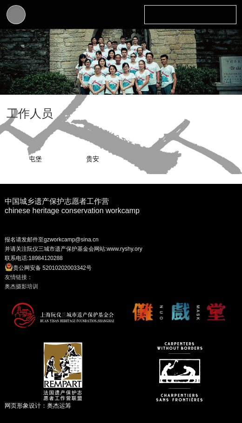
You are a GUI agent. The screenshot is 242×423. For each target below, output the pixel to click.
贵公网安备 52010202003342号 (48, 267)
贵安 (92, 159)
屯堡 (35, 159)
